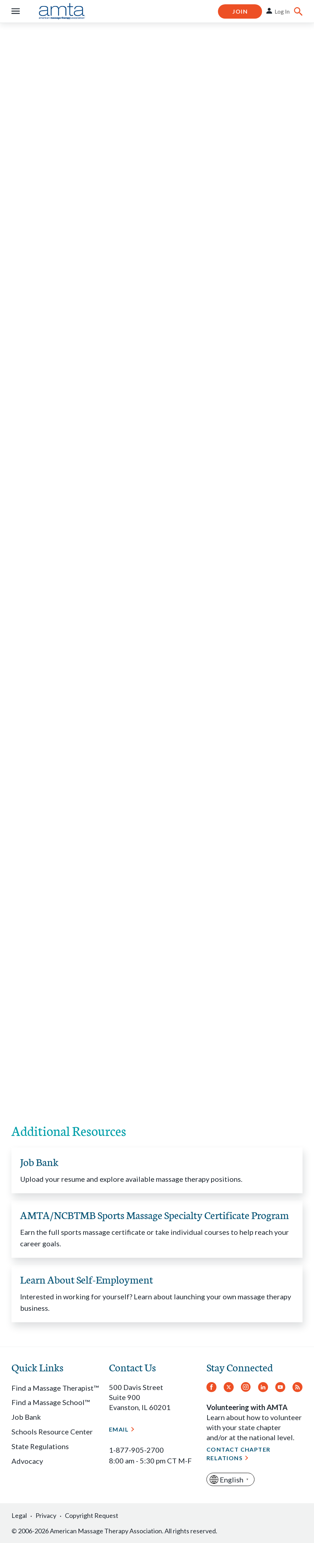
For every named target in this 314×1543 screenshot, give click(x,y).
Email (119, 1429)
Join (240, 11)
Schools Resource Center (52, 1431)
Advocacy (27, 1461)
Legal (19, 1515)
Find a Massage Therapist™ (55, 1388)
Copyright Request (91, 1515)
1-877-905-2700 (136, 1450)
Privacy (45, 1515)
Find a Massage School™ (50, 1402)
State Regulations (40, 1446)
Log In (282, 11)
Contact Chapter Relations (238, 1453)
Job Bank (26, 1417)
